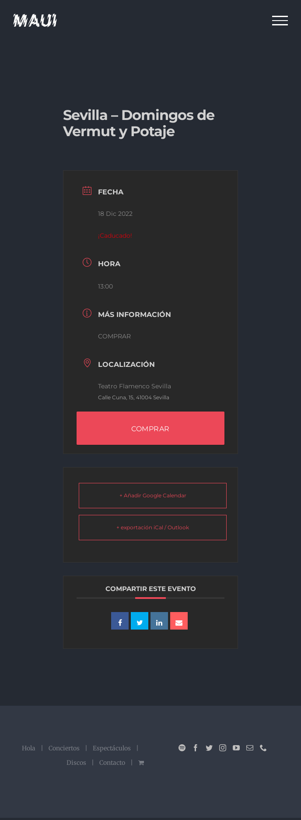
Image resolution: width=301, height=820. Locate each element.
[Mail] (249, 747)
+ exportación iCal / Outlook (152, 527)
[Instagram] (222, 747)
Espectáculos (112, 748)
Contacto (112, 763)
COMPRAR (114, 336)
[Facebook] (195, 747)
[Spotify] (182, 747)
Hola (28, 748)
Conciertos (64, 748)
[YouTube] (236, 747)
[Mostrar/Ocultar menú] (280, 20)
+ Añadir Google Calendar (152, 495)
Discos (76, 763)
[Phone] (263, 747)
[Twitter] (209, 747)
